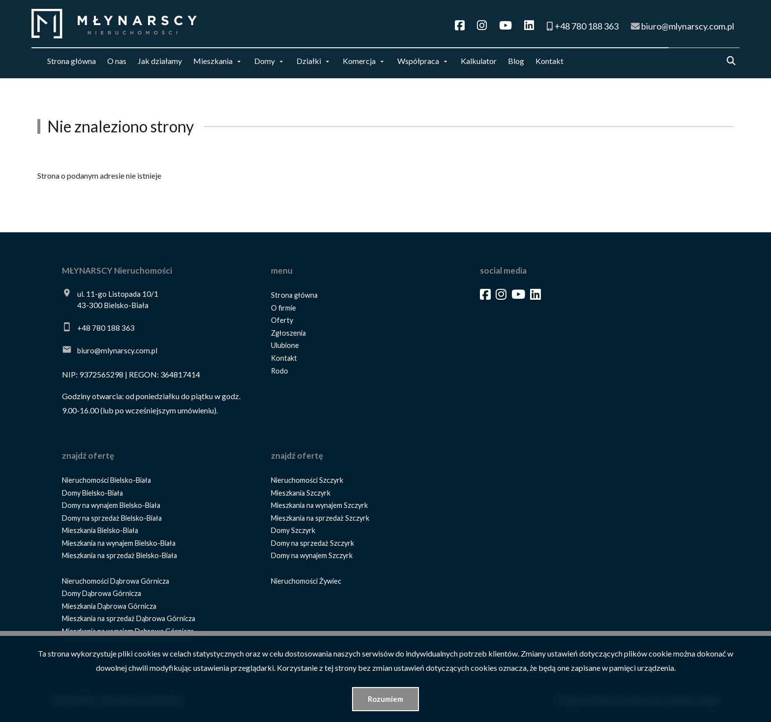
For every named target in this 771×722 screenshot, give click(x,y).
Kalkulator (479, 60)
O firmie (283, 308)
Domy (264, 60)
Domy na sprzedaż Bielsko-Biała (112, 518)
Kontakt (549, 60)
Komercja (359, 60)
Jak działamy (160, 60)
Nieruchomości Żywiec (306, 581)
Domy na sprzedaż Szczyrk (312, 543)
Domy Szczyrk (293, 530)
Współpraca (418, 60)
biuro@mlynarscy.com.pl (117, 350)
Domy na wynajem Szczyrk (312, 555)
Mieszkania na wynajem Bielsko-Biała (119, 543)
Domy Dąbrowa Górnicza (101, 593)
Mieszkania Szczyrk (300, 493)
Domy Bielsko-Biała (92, 493)
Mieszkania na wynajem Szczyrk (319, 505)
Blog (516, 60)
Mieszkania (213, 60)
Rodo (279, 371)
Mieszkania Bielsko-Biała (100, 530)
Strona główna (71, 60)
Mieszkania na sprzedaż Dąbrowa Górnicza (128, 618)
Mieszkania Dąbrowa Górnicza (109, 606)
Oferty (282, 320)
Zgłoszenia (288, 333)
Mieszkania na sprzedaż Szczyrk (320, 518)
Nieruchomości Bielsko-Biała (106, 480)
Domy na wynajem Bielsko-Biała (111, 505)
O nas (116, 60)
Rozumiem (385, 698)
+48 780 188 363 (106, 327)
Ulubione (285, 345)
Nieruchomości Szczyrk (307, 480)
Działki (309, 60)
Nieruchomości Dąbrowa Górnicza (115, 581)
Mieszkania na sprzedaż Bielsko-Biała (119, 555)
